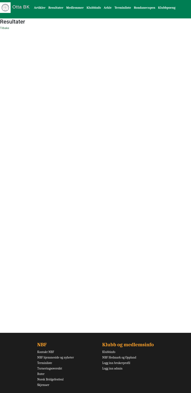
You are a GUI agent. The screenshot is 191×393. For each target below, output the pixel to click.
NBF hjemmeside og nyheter (55, 357)
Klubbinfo (93, 8)
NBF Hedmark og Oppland (119, 357)
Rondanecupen (144, 8)
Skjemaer (43, 385)
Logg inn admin (112, 368)
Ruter (40, 374)
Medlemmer (75, 8)
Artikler (40, 8)
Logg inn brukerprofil (116, 363)
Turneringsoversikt (49, 368)
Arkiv (108, 8)
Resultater (55, 8)
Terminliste (122, 8)
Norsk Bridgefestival (50, 379)
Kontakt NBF (45, 352)
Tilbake (4, 28)
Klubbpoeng (166, 8)
